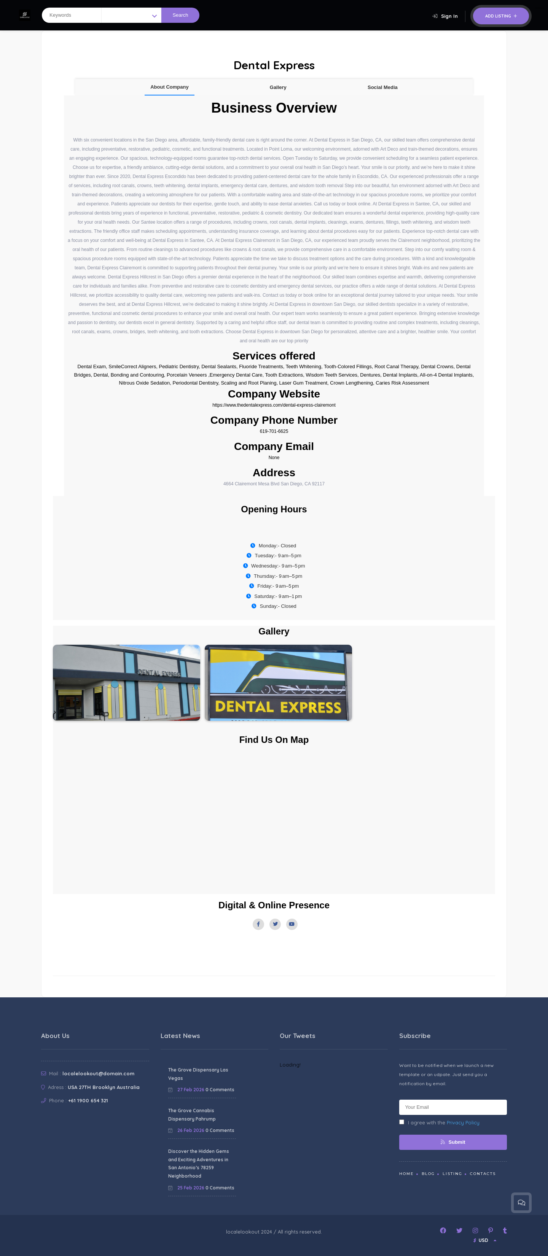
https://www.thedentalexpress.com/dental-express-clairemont (273, 405)
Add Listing (501, 16)
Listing (452, 1173)
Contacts (483, 1173)
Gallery (278, 87)
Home (406, 1173)
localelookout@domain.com (98, 1073)
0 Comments (220, 1089)
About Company (169, 87)
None (274, 457)
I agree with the (439, 1122)
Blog (428, 1173)
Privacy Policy (463, 1122)
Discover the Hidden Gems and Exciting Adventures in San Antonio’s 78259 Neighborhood (198, 1163)
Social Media (383, 87)
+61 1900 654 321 (88, 1100)
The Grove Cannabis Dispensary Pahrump (192, 1115)
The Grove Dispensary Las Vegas (198, 1074)
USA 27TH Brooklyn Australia (104, 1087)
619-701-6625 (274, 431)
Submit (453, 1142)
